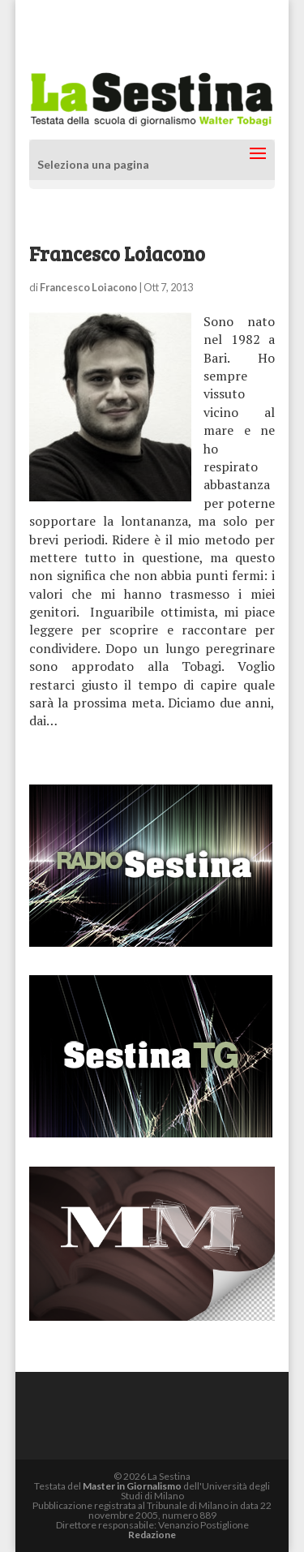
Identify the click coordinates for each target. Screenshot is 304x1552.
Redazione (152, 1534)
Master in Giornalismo (132, 1486)
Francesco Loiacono (88, 287)
